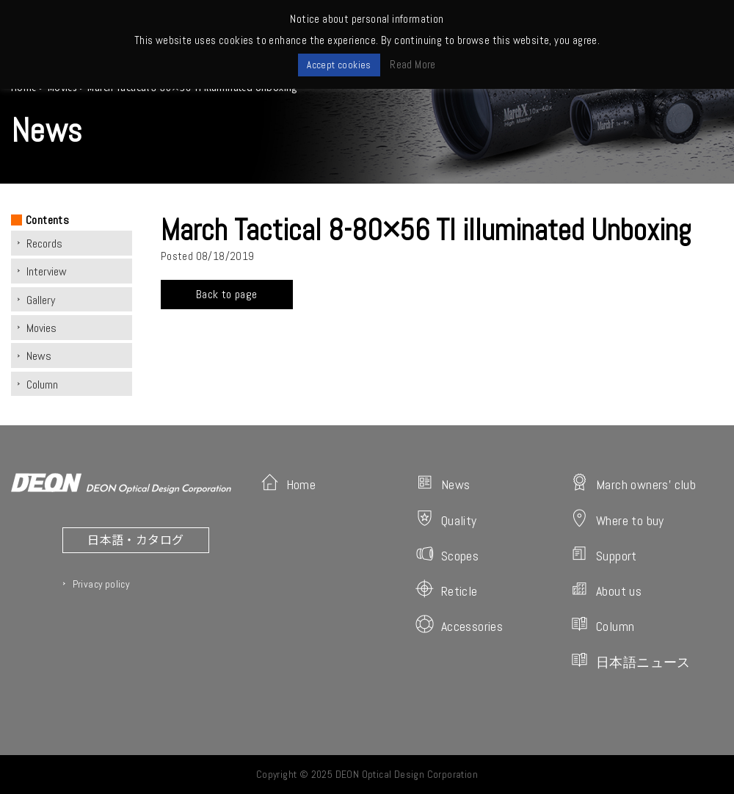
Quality (446, 519)
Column (42, 384)
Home (288, 483)
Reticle (446, 589)
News (38, 356)
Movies (41, 328)
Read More (413, 64)
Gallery (40, 300)
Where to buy (617, 519)
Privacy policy (101, 584)
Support (603, 554)
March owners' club (633, 483)
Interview (46, 271)
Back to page (227, 294)
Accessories (459, 625)
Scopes (447, 554)
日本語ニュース (630, 661)
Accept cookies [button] (339, 65)
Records (44, 243)
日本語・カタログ (135, 539)
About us (606, 589)
